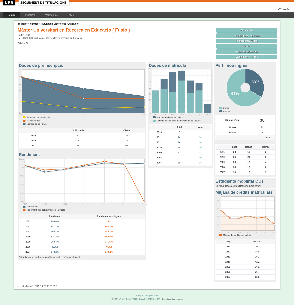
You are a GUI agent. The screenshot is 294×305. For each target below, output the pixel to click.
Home (24, 24)
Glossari (71, 15)
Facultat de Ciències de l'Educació (59, 24)
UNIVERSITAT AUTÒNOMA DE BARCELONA (139, 299)
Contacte (283, 9)
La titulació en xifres (247, 56)
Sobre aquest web (149, 295)
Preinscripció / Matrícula (247, 35)
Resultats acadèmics (246, 51)
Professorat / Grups (246, 40)
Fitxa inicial (247, 30)
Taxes (247, 46)
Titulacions (30, 15)
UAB (9, 2)
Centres (12, 15)
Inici (138, 295)
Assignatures (51, 15)
